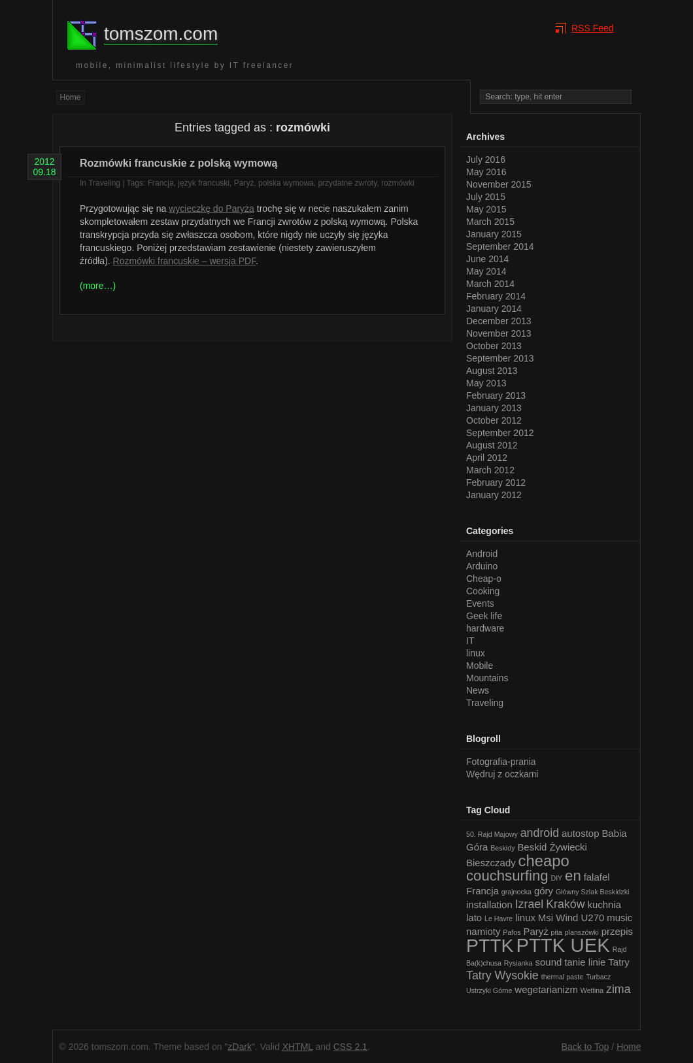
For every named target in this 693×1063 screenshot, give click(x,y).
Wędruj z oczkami (502, 774)
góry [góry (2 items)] (543, 890)
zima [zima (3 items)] (618, 989)
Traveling (104, 183)
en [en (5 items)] (573, 876)
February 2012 (496, 482)
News (477, 690)
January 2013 (494, 408)
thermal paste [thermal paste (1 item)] (562, 977)
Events (480, 603)
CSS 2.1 (350, 1046)
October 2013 (494, 346)
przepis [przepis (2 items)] (617, 931)
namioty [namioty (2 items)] (483, 931)
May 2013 (486, 383)
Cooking (482, 591)
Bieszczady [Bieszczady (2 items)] (491, 862)
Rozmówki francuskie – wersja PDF (184, 261)
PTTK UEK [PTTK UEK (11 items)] (562, 945)
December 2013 (499, 321)
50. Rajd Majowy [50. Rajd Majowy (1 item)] (492, 834)
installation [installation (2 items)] (489, 904)
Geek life (484, 616)
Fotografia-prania (501, 761)
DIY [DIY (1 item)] (556, 878)
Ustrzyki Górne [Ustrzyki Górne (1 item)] (489, 990)
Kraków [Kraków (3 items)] (565, 904)
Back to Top (585, 1046)
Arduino (482, 566)
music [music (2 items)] (619, 917)
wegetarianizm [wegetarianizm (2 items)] (546, 989)
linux (475, 653)
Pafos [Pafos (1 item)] (511, 932)
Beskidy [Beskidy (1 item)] (502, 848)
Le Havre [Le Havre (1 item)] (498, 918)
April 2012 (486, 457)
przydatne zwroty (347, 183)
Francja (161, 183)
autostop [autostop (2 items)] (580, 833)
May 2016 (486, 172)
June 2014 (487, 259)
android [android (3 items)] (539, 832)
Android (482, 553)
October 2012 (494, 420)
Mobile (479, 665)
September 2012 (500, 433)
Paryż (244, 183)
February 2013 (496, 395)
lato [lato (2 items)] (474, 917)
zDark (240, 1046)
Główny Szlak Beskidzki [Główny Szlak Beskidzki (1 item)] (593, 892)
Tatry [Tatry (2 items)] (618, 962)
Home (70, 97)
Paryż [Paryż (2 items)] (535, 931)
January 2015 (494, 234)
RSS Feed (592, 28)
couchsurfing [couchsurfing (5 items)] (507, 876)
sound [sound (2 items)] (548, 962)
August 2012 (492, 445)
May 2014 (486, 271)
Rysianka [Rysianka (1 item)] (518, 963)
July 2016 (485, 159)
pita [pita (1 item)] (556, 932)
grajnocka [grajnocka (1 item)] (516, 892)
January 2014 (494, 308)
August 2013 (492, 370)
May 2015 (486, 209)
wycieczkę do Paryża (211, 208)
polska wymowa (286, 183)
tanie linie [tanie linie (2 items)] (584, 962)
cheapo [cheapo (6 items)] (543, 860)
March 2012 (490, 470)
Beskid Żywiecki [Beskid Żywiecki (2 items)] (551, 846)
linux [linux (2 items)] (525, 917)
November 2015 (499, 184)
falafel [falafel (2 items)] (597, 877)
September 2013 (500, 358)
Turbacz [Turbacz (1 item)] (598, 977)
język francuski (203, 183)
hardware (485, 628)
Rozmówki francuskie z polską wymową (178, 163)
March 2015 (490, 221)
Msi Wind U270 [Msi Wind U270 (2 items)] (571, 917)
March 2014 (490, 283)
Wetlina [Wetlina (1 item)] (592, 990)
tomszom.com (161, 34)
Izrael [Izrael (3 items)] (529, 904)
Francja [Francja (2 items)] (482, 890)
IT (470, 640)
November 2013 (499, 333)
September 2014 (500, 246)
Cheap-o (483, 578)
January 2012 (494, 495)
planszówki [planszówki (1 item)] (582, 932)
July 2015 (485, 197)
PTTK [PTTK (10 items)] (489, 945)
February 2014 (496, 296)
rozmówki (397, 183)
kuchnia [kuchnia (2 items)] (604, 904)
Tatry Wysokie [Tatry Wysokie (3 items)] (502, 975)
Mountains (487, 678)
